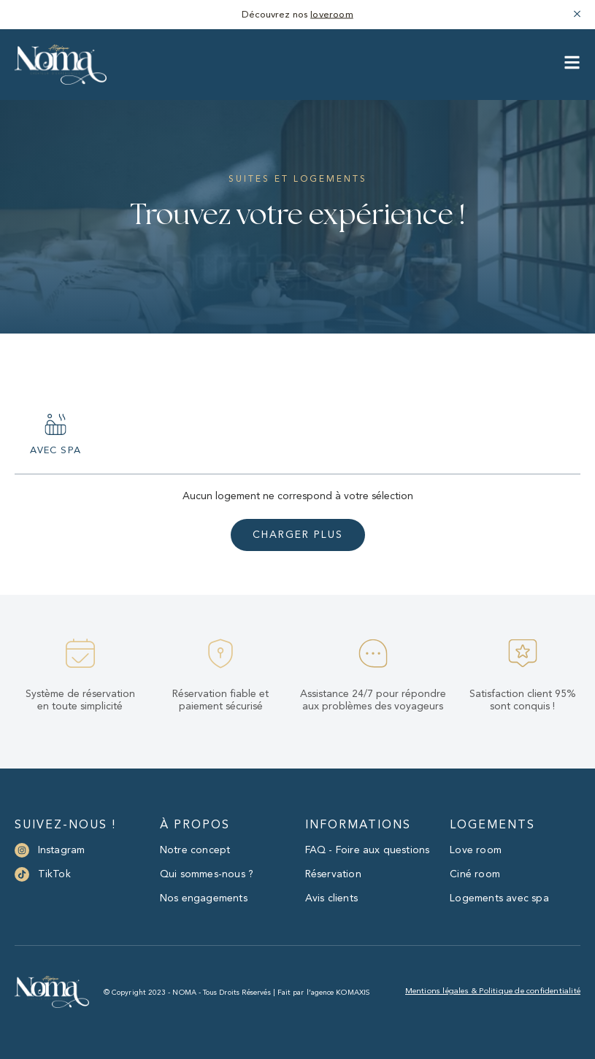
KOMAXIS (352, 992)
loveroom (331, 15)
